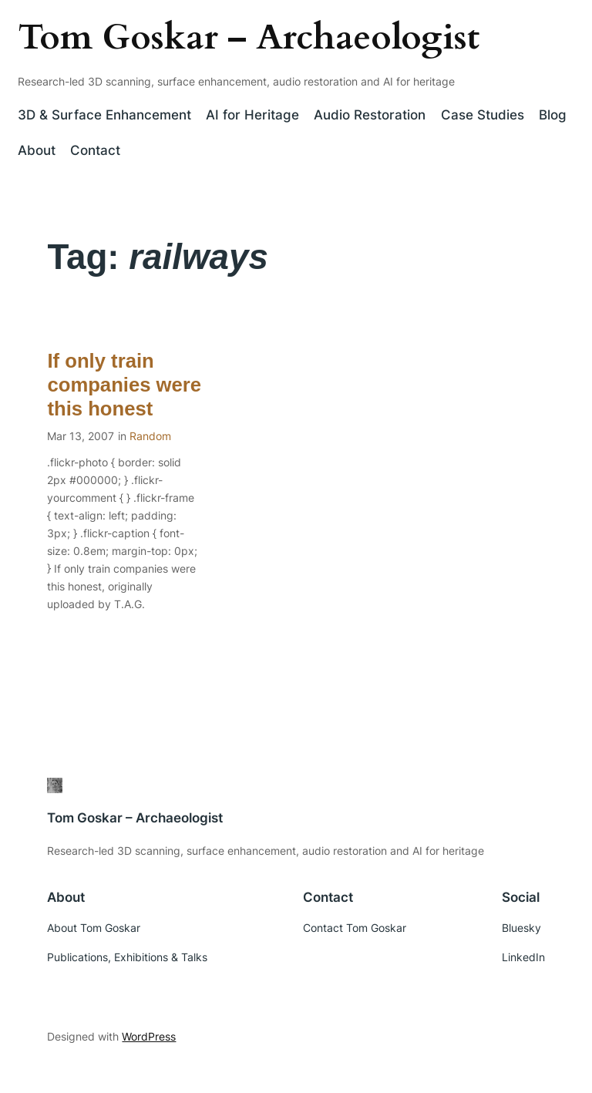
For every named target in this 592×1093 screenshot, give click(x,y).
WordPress (149, 1036)
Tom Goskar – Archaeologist (248, 38)
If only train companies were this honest (124, 384)
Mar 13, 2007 (80, 435)
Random (150, 435)
